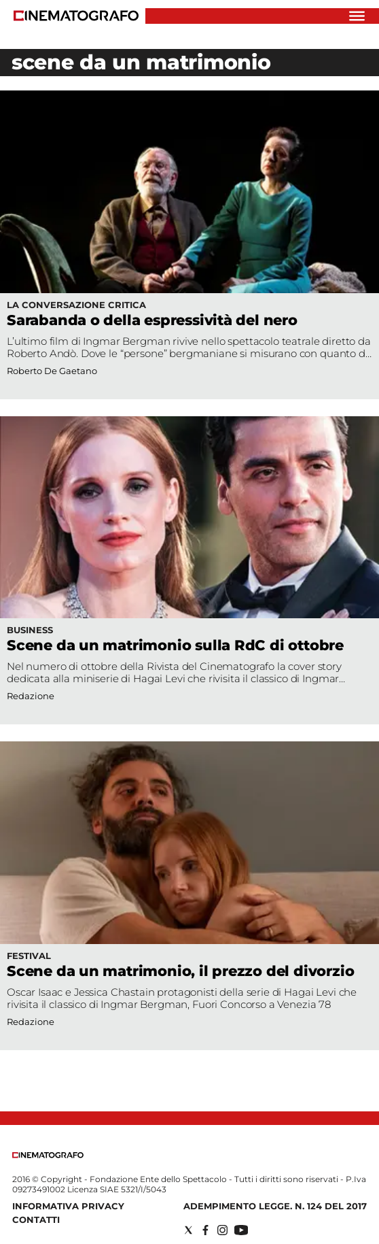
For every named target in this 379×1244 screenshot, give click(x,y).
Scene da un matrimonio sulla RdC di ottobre (175, 645)
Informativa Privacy (68, 1205)
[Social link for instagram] (222, 1230)
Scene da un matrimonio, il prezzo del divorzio (180, 970)
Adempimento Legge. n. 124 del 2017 (275, 1205)
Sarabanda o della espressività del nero (152, 320)
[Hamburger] (357, 16)
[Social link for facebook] (205, 1230)
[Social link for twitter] (188, 1230)
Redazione (30, 695)
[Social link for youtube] (241, 1230)
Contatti (36, 1219)
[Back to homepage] (48, 1155)
